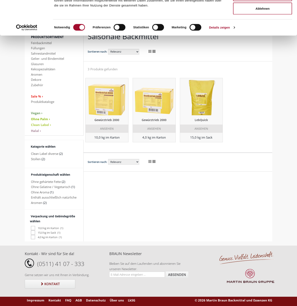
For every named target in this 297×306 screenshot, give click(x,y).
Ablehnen (263, 38)
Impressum (35, 300)
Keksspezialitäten (43, 69)
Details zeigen (219, 57)
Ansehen (107, 129)
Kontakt (50, 284)
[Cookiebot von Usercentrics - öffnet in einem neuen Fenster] (27, 57)
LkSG (131, 300)
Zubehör (37, 85)
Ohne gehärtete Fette (46, 182)
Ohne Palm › (40, 119)
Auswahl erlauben (262, 24)
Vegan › (36, 113)
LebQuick (201, 120)
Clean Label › (41, 125)
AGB (78, 300)
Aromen (36, 74)
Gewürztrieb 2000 (106, 120)
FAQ (68, 300)
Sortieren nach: (97, 162)
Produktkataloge (42, 102)
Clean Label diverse (44, 154)
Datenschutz (96, 300)
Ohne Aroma (40, 192)
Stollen (36, 159)
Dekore (36, 80)
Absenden (177, 274)
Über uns (117, 300)
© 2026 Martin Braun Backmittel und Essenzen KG (233, 300)
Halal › (36, 131)
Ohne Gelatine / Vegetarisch (51, 187)
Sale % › (37, 96)
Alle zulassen (262, 11)
